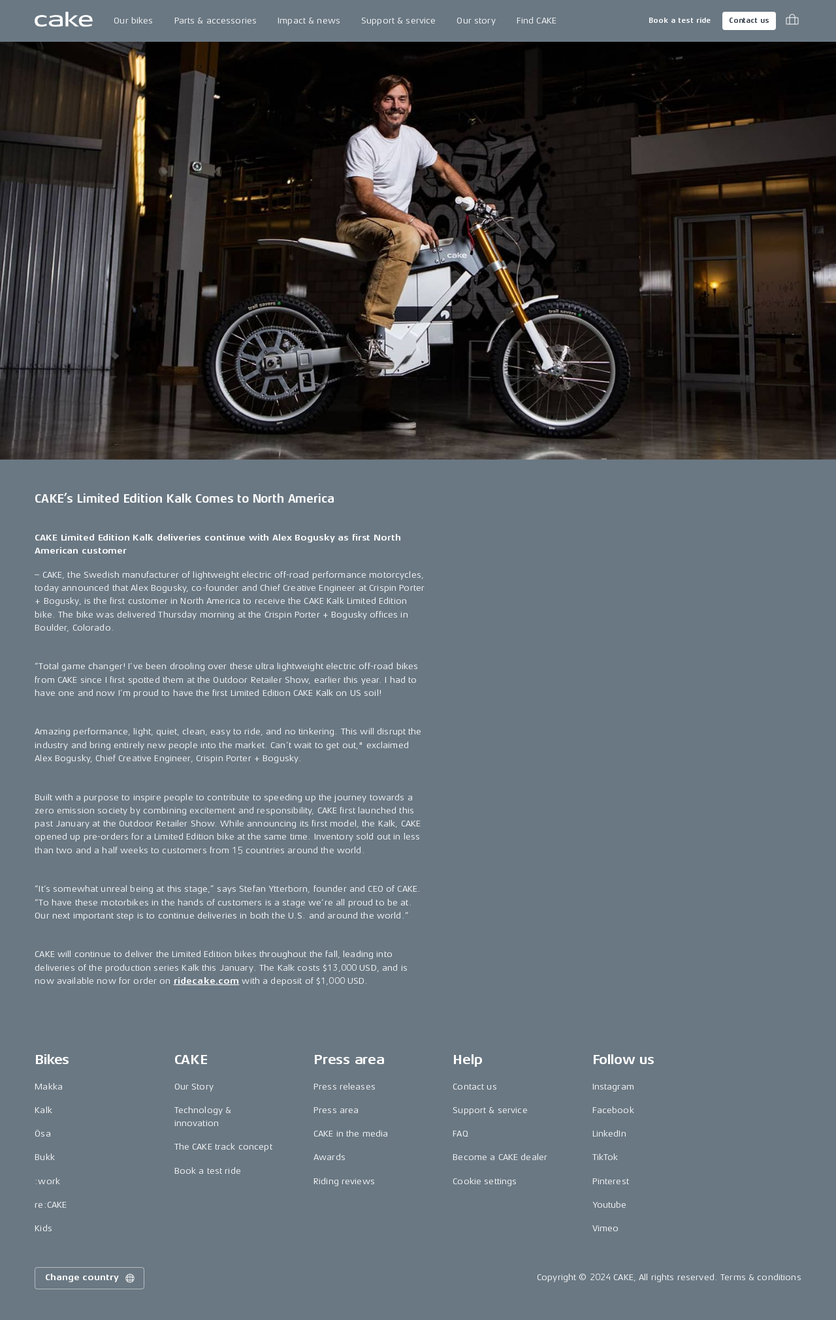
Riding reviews (344, 1181)
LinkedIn (609, 1134)
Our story (476, 20)
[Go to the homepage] (64, 21)
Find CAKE (536, 20)
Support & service (398, 20)
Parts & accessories (215, 20)
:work (47, 1181)
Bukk (45, 1157)
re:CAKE (51, 1205)
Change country (91, 1278)
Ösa (42, 1134)
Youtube (609, 1205)
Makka (49, 1087)
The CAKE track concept (223, 1147)
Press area (336, 1110)
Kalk (43, 1110)
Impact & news (309, 20)
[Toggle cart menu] (792, 21)
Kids (43, 1228)
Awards (330, 1157)
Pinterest (610, 1181)
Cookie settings (485, 1181)
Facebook (613, 1110)
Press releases (345, 1087)
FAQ (460, 1134)
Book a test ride (680, 20)
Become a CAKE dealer (500, 1157)
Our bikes (133, 20)
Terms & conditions (760, 1277)
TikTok (605, 1157)
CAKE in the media (351, 1134)
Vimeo (605, 1228)
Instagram (613, 1087)
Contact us (749, 20)
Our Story (194, 1087)
